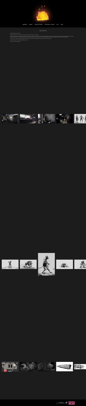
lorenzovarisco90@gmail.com (61, 403)
